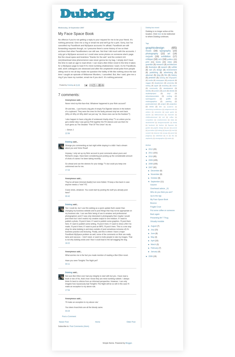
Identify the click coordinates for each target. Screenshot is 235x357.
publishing (154, 72)
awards (148, 115)
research (160, 64)
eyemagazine (151, 99)
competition (149, 120)
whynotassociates (152, 96)
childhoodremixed (151, 117)
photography (152, 53)
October (154, 178)
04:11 (67, 264)
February (155, 248)
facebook (152, 125)
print (147, 62)
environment (171, 70)
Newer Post (64, 322)
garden (148, 128)
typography (165, 50)
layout (167, 130)
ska (173, 136)
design (159, 70)
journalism (151, 130)
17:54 (67, 290)
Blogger (129, 343)
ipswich (164, 67)
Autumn (153, 185)
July (153, 230)
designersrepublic (163, 122)
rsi (167, 136)
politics (170, 59)
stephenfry (149, 138)
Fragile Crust (155, 207)
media (150, 80)
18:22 (67, 243)
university (170, 83)
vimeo (151, 107)
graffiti (168, 99)
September (155, 182)
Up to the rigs (155, 196)
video (169, 62)
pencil (172, 133)
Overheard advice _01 (159, 188)
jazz (168, 128)
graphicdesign (155, 47)
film (165, 75)
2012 (150, 149)
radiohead (159, 136)
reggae (148, 83)
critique (149, 59)
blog (159, 75)
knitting (159, 130)
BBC (160, 107)
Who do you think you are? (161, 192)
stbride (171, 91)
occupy (165, 133)
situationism (158, 83)
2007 (150, 167)
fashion (161, 125)
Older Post (131, 322)
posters (156, 91)
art (169, 53)
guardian (149, 64)
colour (174, 86)
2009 (150, 160)
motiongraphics (151, 101)
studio (169, 138)
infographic (173, 78)
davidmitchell (150, 122)
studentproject (151, 93)
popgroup (149, 136)
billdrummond (159, 115)
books (158, 62)
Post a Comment (69, 316)
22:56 (67, 133)
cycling (169, 96)
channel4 (171, 115)
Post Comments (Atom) (79, 326)
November (155, 174)
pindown (152, 78)
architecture (172, 64)
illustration (153, 67)
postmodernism (151, 104)
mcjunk (149, 56)
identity (148, 91)
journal (174, 128)
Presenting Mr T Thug (159, 218)
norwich (148, 133)
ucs (160, 59)
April (153, 241)
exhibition (166, 56)
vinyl (169, 93)
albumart (149, 75)
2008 (150, 164)
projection (173, 104)
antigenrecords (169, 109)
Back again (154, 214)
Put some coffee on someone (162, 210)
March (153, 244)
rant (150, 70)
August (154, 226)
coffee (171, 117)
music (149, 50)
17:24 (67, 170)
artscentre (158, 112)
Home (97, 322)
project (163, 104)
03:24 (67, 311)
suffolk (174, 67)
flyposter (171, 125)
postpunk (170, 80)
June (153, 233)
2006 (150, 256)
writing (148, 86)
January (154, 252)
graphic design (158, 128)
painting (169, 101)
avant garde (169, 112)
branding (165, 86)
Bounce (153, 203)
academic (170, 107)
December (155, 171)
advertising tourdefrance (154, 109)
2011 (150, 153)
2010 (150, 156)
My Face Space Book (159, 199)
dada (172, 120)
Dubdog (68, 142)
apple (156, 86)
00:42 (67, 196)
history (174, 75)
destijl (175, 122)
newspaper (160, 80)
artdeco (148, 112)
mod (173, 130)
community (154, 88)
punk (164, 91)
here (159, 34)
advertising (168, 72)
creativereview (162, 120)
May (153, 237)
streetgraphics (160, 138)
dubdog (162, 78)
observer (157, 133)
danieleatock (168, 88)
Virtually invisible (157, 221)
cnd (163, 117)
